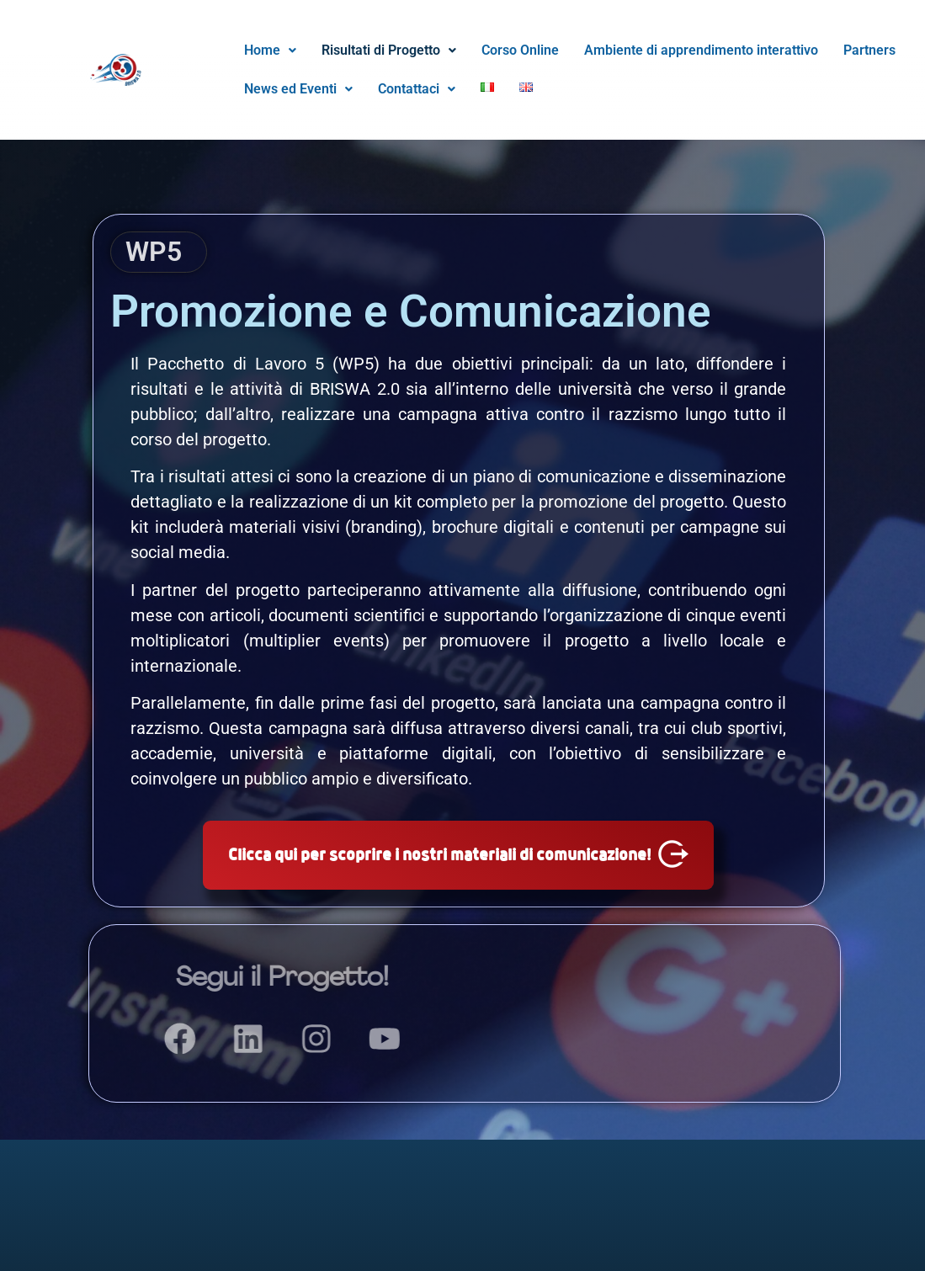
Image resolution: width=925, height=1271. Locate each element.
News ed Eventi (298, 89)
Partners (869, 50)
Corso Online (520, 50)
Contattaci (416, 89)
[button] (270, 50)
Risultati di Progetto (389, 50)
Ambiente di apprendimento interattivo (701, 50)
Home (270, 50)
